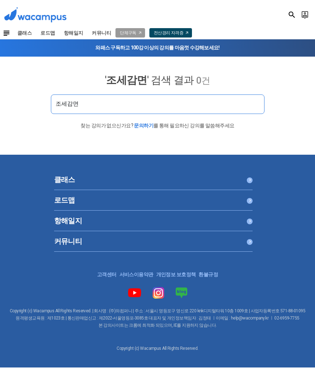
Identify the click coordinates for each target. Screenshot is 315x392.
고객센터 (107, 274)
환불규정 (208, 274)
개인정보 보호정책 (176, 274)
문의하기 (143, 125)
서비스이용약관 (136, 274)
